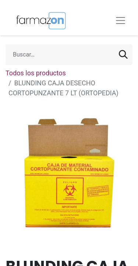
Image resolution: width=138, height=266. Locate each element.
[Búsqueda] (123, 54)
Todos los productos (36, 73)
